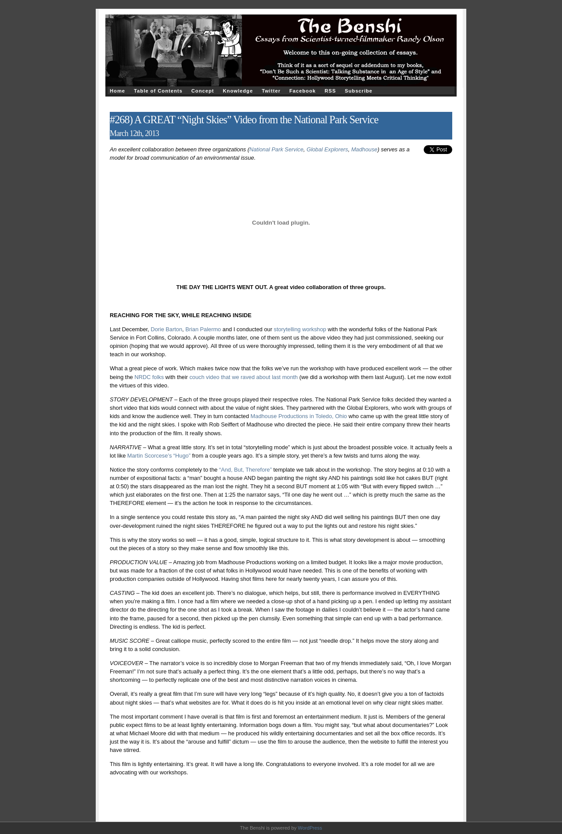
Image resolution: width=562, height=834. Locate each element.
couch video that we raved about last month (243, 377)
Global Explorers (327, 149)
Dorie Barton (166, 329)
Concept (202, 90)
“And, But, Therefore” (245, 469)
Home (117, 90)
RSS (330, 90)
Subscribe (358, 90)
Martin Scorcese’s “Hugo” (159, 455)
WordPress (310, 827)
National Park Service (276, 149)
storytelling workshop (300, 329)
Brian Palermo (203, 329)
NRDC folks (149, 377)
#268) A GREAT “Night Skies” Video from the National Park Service (244, 119)
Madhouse (364, 149)
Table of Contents (158, 90)
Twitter (271, 90)
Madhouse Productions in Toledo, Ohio (298, 416)
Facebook (302, 90)
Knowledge (238, 90)
